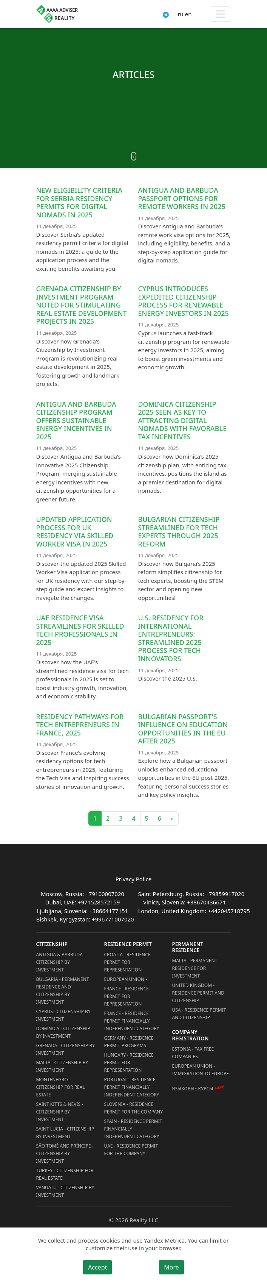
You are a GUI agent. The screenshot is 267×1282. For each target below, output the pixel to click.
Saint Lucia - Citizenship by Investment (65, 1133)
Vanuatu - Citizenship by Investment (65, 1191)
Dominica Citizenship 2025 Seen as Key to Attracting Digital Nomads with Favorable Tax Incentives (182, 420)
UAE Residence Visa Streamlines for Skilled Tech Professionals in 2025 (80, 630)
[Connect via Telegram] (166, 14)
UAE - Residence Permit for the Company (131, 1150)
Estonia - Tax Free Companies (193, 1053)
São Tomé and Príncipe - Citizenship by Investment (65, 1153)
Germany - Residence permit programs (129, 1042)
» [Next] (172, 818)
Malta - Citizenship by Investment (62, 1066)
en (188, 14)
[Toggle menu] (220, 14)
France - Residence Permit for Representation (126, 996)
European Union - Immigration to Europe (200, 1070)
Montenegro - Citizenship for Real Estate (60, 1087)
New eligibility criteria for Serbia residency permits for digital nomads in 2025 (79, 202)
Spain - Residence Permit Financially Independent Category (133, 1129)
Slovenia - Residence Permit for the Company (133, 1108)
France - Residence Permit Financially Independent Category (131, 1021)
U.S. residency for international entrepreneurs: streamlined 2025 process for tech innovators (171, 638)
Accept (97, 1267)
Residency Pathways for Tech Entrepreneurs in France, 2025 (80, 724)
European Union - (125, 979)
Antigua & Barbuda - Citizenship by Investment (60, 962)
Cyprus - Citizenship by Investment (63, 1015)
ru (180, 14)
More (171, 1267)
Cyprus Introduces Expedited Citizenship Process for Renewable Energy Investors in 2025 (183, 301)
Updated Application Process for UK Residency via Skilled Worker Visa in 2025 (75, 531)
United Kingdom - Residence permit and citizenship (198, 993)
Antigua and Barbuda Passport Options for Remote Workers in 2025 (181, 198)
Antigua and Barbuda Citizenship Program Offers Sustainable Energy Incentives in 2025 (76, 420)
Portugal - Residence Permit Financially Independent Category (131, 1087)
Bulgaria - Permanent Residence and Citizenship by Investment (62, 990)
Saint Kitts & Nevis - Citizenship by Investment (59, 1112)
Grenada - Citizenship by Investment (65, 1049)
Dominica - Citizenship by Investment (63, 1032)
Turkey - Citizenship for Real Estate (65, 1174)
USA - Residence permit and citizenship (199, 1014)
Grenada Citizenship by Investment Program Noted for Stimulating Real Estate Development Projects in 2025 (81, 305)
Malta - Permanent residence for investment (195, 968)
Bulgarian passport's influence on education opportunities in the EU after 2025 (183, 729)
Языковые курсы (192, 1088)
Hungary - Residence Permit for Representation (129, 1062)
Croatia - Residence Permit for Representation (127, 962)
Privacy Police (133, 879)
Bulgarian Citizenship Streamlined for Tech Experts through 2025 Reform (179, 531)
